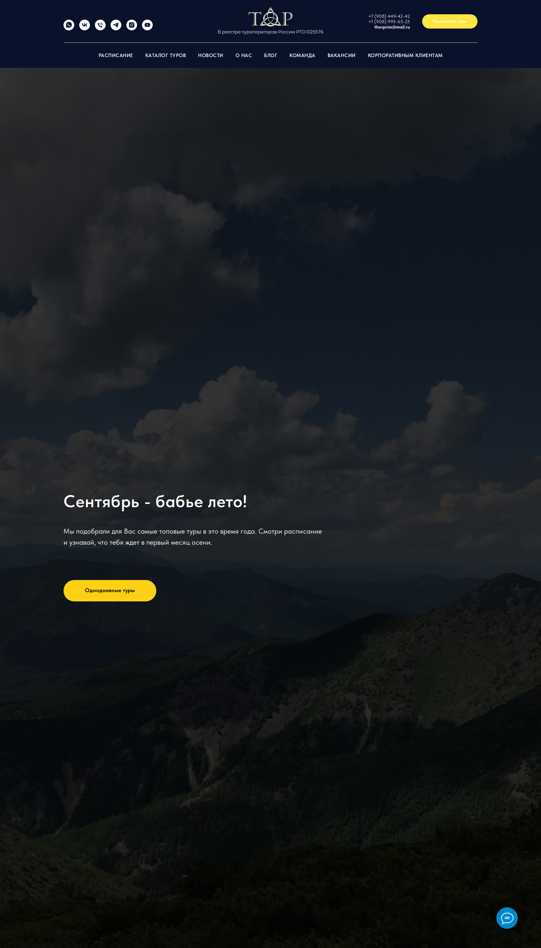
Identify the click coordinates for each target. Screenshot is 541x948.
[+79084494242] (100, 28)
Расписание (115, 55)
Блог (270, 55)
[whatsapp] (69, 28)
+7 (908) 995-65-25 (389, 21)
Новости (210, 55)
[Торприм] (147, 28)
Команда (302, 55)
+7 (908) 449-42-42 (389, 16)
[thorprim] (131, 28)
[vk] (84, 28)
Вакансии (342, 55)
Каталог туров (165, 55)
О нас (244, 55)
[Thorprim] (116, 28)
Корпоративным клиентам (405, 55)
